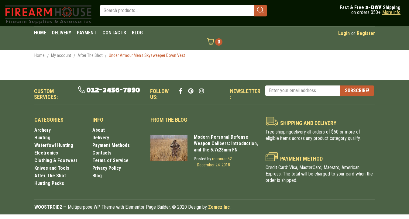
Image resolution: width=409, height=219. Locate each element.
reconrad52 (222, 158)
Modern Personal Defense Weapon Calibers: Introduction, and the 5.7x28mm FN (226, 143)
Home (39, 55)
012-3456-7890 (113, 90)
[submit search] (260, 10)
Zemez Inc (219, 207)
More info (391, 12)
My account (61, 55)
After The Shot (90, 55)
